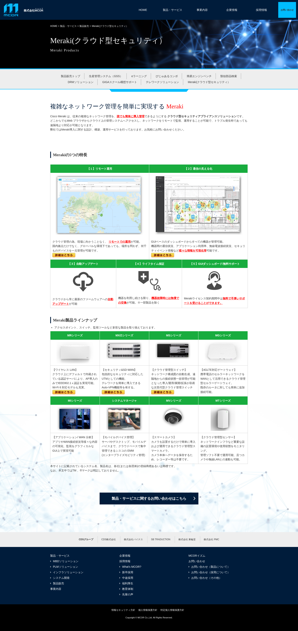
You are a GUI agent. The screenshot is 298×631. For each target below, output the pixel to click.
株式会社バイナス (133, 539)
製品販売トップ (70, 76)
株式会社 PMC (211, 539)
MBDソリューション (65, 561)
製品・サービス (172, 9)
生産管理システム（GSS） (106, 76)
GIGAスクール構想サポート (119, 82)
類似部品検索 (228, 76)
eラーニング (139, 76)
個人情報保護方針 (147, 610)
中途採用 (127, 577)
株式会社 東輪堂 (187, 539)
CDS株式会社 (108, 539)
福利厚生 (127, 583)
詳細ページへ (287, 10)
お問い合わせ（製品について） (210, 566)
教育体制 (127, 588)
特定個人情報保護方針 (172, 610)
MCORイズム (197, 555)
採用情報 (261, 9)
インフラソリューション (68, 572)
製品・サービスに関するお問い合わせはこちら (149, 498)
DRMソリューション (80, 82)
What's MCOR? (131, 566)
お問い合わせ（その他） (206, 577)
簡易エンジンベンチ (199, 76)
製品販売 (84, 26)
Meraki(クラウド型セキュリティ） (209, 82)
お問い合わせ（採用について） (210, 572)
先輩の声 (127, 594)
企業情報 (231, 9)
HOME (143, 9)
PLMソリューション (65, 566)
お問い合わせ (197, 561)
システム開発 (61, 577)
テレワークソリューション (162, 82)
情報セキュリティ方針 (123, 610)
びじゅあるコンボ (167, 76)
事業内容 (202, 9)
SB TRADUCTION (160, 539)
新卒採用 (127, 572)
